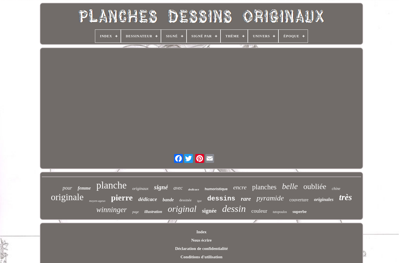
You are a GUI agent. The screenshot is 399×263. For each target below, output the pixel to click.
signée (209, 211)
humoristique (216, 189)
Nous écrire (201, 240)
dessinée (185, 200)
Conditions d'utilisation (201, 257)
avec (178, 188)
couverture (298, 199)
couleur (259, 211)
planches (264, 187)
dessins (221, 198)
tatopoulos (280, 212)
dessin (234, 209)
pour (67, 188)
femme (84, 188)
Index (201, 232)
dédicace (147, 199)
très (345, 197)
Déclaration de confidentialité (201, 248)
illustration (153, 212)
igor (199, 200)
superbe (299, 211)
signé (161, 187)
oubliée (314, 186)
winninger (111, 209)
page (135, 212)
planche (111, 185)
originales (324, 199)
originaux (140, 188)
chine (336, 189)
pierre (122, 197)
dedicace (193, 189)
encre (240, 187)
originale (67, 197)
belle (290, 186)
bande (168, 199)
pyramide (270, 198)
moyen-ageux (97, 200)
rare (246, 198)
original (182, 209)
